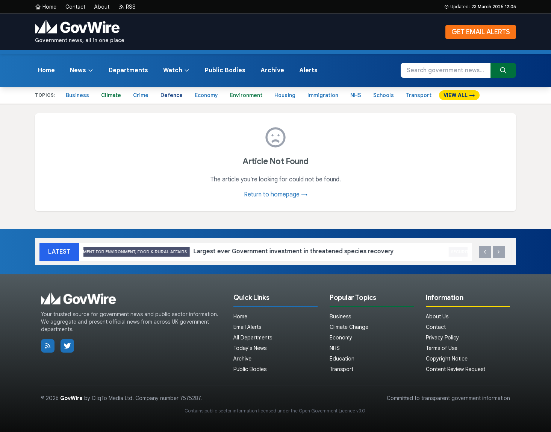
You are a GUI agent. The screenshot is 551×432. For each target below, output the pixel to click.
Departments (128, 70)
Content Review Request (455, 369)
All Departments (252, 337)
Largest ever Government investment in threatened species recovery (248, 252)
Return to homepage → (275, 194)
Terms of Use (441, 348)
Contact (75, 6)
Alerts (308, 70)
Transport (418, 95)
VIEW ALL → (459, 95)
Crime (140, 95)
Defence (171, 95)
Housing (284, 95)
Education (342, 358)
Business (77, 95)
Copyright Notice (447, 358)
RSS (127, 6)
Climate (111, 95)
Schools (383, 95)
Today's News (249, 348)
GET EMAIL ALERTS (480, 32)
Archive (272, 70)
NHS (355, 95)
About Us (437, 316)
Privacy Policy (442, 337)
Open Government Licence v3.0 (332, 411)
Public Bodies (225, 70)
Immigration (322, 95)
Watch (176, 70)
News (82, 70)
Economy (206, 95)
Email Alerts (247, 327)
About (101, 6)
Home (45, 6)
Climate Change (349, 327)
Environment (246, 95)
